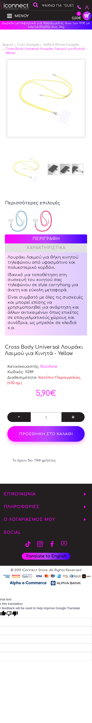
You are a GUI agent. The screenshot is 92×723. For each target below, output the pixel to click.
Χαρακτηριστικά (46, 248)
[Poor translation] (12, 613)
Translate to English (46, 556)
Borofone (48, 367)
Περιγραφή (46, 239)
